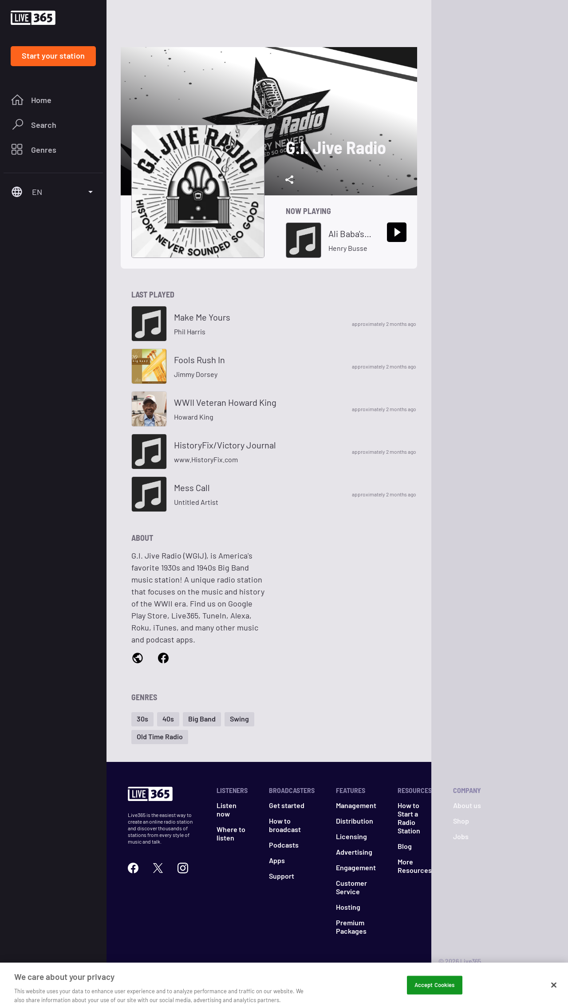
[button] (142, 719)
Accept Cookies (434, 990)
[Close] (554, 990)
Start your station (53, 55)
